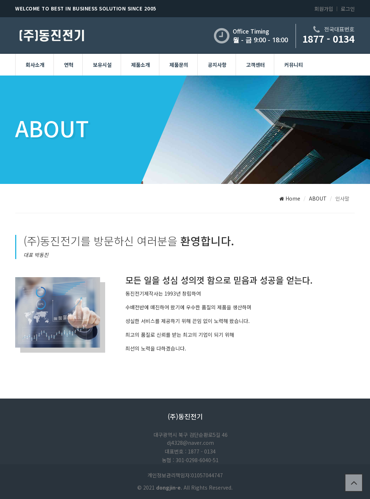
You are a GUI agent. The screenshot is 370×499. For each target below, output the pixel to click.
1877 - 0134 (328, 38)
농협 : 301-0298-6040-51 (190, 460)
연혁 (68, 64)
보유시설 (102, 64)
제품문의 (178, 64)
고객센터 (255, 64)
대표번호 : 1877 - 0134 (190, 451)
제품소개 (140, 64)
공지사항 (217, 64)
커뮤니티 (293, 64)
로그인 (348, 8)
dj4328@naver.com (190, 442)
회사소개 (35, 64)
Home (289, 198)
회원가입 (323, 8)
